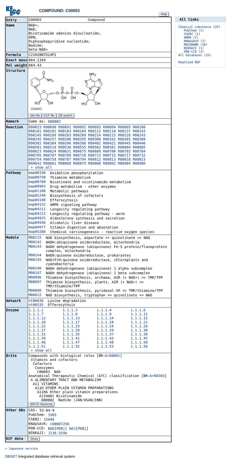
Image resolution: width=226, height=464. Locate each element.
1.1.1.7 (36, 315)
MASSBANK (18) (196, 44)
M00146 (35, 269)
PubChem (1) (194, 30)
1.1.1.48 (105, 343)
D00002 (54, 122)
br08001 (112, 356)
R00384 (49, 144)
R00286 (64, 140)
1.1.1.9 (104, 315)
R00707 (49, 156)
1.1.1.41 (71, 339)
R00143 (139, 132)
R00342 (109, 140)
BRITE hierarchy (41, 405)
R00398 (79, 144)
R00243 (139, 136)
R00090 (49, 128)
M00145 (35, 260)
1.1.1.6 (138, 310)
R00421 (109, 144)
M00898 (35, 291)
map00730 (37, 178)
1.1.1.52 (71, 347)
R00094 (109, 128)
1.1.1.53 (105, 347)
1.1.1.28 (71, 331)
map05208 (37, 232)
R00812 (94, 160)
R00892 (109, 164)
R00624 (49, 152)
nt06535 (36, 305)
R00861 (49, 164)
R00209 (79, 136)
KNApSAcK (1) (195, 41)
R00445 (124, 144)
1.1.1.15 (139, 319)
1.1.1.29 (105, 331)
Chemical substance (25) (199, 27)
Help (164, 14)
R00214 (94, 136)
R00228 (124, 136)
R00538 (64, 148)
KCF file (49, 116)
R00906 (139, 164)
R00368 (139, 140)
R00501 (35, 148)
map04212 (37, 214)
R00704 (139, 152)
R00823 (139, 160)
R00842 (35, 164)
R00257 (49, 140)
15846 (49, 420)
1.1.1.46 (37, 343)
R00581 (109, 148)
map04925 (37, 218)
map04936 (37, 223)
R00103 (64, 132)
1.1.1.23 (71, 327)
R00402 (94, 144)
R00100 (139, 128)
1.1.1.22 (37, 327)
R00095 (124, 128)
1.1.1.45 (139, 339)
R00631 (64, 152)
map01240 (37, 196)
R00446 (139, 144)
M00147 (35, 273)
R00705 (35, 156)
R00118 (109, 132)
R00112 (94, 132)
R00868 (64, 164)
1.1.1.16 (37, 323)
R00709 (64, 156)
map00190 (37, 173)
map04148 (37, 200)
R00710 (79, 156)
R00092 (79, 128)
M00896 (35, 278)
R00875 (79, 164)
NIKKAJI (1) (194, 48)
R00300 (94, 140)
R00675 (79, 152)
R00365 (124, 140)
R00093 (94, 128)
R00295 (79, 140)
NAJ (72, 429)
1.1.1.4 (104, 310)
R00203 (64, 136)
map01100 (37, 191)
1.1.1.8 (70, 315)
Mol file (35, 116)
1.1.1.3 (70, 310)
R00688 (94, 152)
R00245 (35, 140)
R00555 (79, 148)
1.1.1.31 (37, 335)
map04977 (37, 228)
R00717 (124, 156)
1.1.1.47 (71, 343)
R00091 (64, 128)
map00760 (37, 182)
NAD (51, 429)
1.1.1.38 (139, 335)
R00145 (35, 136)
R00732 (139, 156)
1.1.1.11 (139, 315)
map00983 (37, 187)
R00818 (124, 160)
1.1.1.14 (105, 319)
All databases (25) (194, 55)
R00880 (94, 164)
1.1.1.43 (105, 339)
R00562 (94, 148)
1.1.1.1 (36, 310)
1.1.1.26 (139, 327)
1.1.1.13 (71, 319)
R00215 (109, 136)
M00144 (35, 256)
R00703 (124, 152)
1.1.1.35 (71, 335)
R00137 (124, 132)
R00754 (35, 160)
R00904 (124, 164)
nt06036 (36, 301)
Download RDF (189, 62)
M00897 (35, 282)
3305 (52, 415)
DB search (65, 116)
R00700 (109, 152)
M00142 (35, 242)
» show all (40, 168)
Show (34, 439)
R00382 (35, 144)
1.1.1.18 (105, 323)
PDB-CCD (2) (194, 51)
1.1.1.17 (71, 323)
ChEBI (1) (192, 34)
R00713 (94, 156)
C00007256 (59, 424)
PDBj (60, 429)
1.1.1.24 (105, 327)
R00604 (124, 148)
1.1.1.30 (139, 331)
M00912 (35, 295)
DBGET (11, 457)
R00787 (64, 160)
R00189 (49, 136)
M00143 (35, 247)
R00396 (64, 144)
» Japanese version (21, 449)
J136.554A (57, 433)
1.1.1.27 (37, 331)
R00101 (35, 132)
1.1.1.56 (139, 347)
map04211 (37, 209)
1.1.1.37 (105, 335)
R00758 (49, 160)
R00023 (35, 128)
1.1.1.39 (37, 339)
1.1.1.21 (139, 323)
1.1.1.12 (37, 319)
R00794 (79, 160)
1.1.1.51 (37, 347)
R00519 (49, 148)
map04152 (37, 205)
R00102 (49, 132)
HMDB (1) (191, 37)
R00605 (139, 148)
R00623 (35, 152)
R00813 (109, 160)
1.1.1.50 (139, 343)
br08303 (157, 376)
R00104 (79, 132)
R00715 (109, 156)
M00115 (35, 238)
